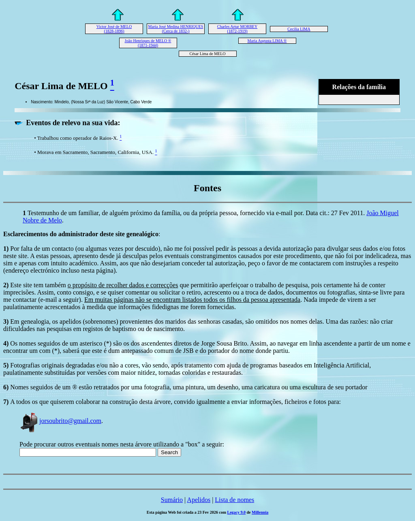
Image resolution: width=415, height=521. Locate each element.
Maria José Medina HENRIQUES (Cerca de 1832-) (175, 28)
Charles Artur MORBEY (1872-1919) (237, 28)
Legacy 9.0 (236, 512)
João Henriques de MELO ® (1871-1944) (148, 42)
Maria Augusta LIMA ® (267, 40)
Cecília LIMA (298, 29)
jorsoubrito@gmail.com (60, 420)
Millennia (260, 512)
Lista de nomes (234, 499)
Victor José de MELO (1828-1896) (114, 28)
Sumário (172, 499)
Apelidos (198, 499)
